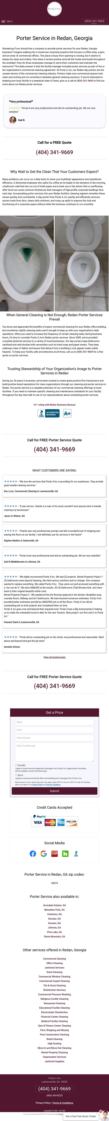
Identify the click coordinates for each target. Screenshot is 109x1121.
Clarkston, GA (54, 909)
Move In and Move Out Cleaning (54, 1043)
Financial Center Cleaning (54, 1012)
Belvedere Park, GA (54, 905)
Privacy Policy (37, 780)
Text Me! (22, 760)
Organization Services (54, 1052)
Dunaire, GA (54, 918)
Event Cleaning (54, 967)
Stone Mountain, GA (54, 931)
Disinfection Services (54, 985)
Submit (54, 786)
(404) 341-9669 (94, 21)
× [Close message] (97, 1113)
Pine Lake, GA (54, 927)
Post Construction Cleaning (54, 1029)
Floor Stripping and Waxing (54, 1025)
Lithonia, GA (54, 922)
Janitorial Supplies (54, 1056)
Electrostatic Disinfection (54, 1007)
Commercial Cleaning (54, 954)
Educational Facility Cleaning (54, 1003)
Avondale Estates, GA (54, 900)
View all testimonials (54, 652)
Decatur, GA (54, 914)
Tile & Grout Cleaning (54, 980)
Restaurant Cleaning (54, 998)
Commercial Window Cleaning (54, 971)
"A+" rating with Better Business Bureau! (55, 400)
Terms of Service (76, 1109)
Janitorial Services (54, 962)
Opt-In (20, 770)
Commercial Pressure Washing (54, 989)
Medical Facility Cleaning (54, 1016)
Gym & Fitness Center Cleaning (54, 1021)
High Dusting (54, 1038)
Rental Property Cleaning (54, 1047)
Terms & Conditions (53, 780)
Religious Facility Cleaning (55, 994)
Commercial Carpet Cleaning (54, 976)
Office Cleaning (54, 958)
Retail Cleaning (54, 1034)
